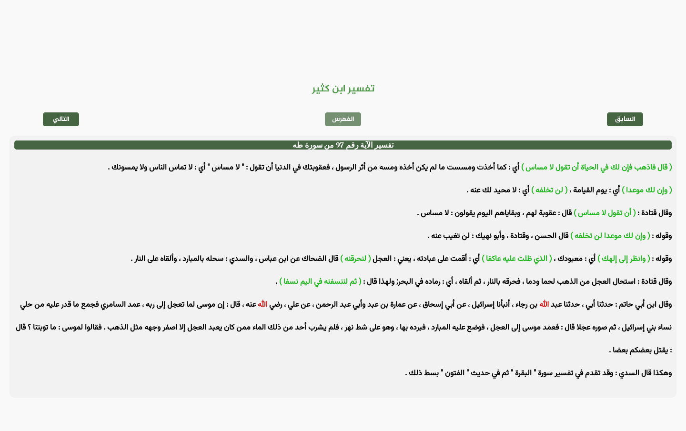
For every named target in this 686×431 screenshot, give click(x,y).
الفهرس (343, 119)
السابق (625, 119)
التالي (61, 119)
